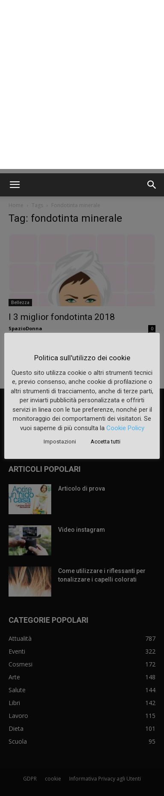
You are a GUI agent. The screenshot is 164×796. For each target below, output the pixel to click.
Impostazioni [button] (60, 441)
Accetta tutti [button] (105, 441)
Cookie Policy (125, 428)
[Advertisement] (82, 86)
